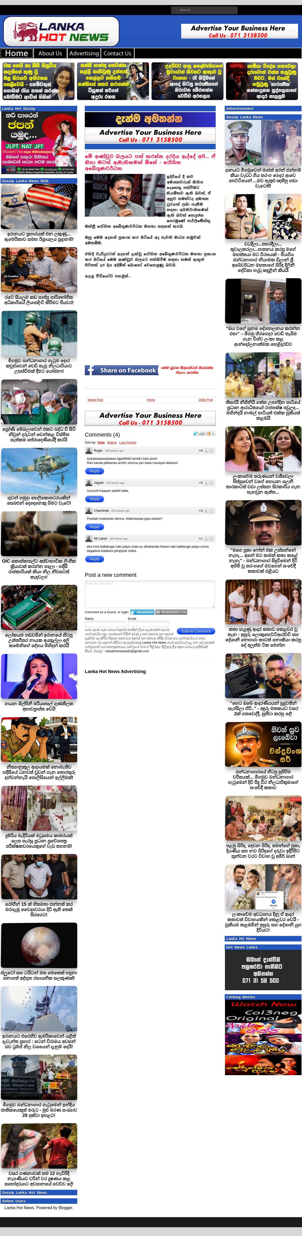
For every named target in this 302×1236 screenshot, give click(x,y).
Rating (112, 442)
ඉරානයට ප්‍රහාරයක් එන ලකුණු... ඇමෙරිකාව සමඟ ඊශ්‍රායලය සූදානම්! (39, 236)
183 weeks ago (114, 450)
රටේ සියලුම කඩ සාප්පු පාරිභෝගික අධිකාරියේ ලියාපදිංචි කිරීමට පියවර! (39, 300)
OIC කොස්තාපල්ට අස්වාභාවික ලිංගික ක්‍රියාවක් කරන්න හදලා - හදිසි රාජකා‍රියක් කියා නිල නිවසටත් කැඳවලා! (39, 569)
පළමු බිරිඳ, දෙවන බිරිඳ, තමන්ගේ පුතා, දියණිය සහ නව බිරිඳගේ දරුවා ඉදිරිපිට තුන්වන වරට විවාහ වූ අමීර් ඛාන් (263, 851)
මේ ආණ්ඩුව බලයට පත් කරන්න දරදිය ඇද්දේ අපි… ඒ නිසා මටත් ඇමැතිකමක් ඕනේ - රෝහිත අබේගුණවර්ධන (150, 162)
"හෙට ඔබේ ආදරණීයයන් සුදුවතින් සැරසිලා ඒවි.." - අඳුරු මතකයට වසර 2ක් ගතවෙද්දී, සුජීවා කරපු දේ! (263, 708)
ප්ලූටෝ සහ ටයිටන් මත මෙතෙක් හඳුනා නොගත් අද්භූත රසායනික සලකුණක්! (39, 975)
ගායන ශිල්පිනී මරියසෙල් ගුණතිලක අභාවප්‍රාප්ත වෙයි (39, 706)
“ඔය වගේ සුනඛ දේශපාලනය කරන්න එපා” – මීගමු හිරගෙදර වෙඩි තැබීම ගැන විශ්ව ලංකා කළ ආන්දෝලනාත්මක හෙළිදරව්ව (263, 336)
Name (89, 619)
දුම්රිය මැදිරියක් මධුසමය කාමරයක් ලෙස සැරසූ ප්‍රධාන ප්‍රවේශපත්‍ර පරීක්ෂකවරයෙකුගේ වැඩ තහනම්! (38, 841)
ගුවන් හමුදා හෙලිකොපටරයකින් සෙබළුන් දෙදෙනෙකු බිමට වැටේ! (39, 500)
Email (132, 619)
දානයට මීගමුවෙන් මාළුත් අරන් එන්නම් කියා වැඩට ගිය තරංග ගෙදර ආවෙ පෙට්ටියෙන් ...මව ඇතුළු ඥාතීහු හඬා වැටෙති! (263, 178)
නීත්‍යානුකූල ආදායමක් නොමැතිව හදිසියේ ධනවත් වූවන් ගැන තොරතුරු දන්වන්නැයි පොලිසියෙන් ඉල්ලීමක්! (39, 772)
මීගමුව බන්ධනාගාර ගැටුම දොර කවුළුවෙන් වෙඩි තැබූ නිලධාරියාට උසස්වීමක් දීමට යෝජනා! (39, 366)
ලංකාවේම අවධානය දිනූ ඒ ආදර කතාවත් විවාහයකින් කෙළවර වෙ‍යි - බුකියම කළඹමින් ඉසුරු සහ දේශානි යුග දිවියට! (263, 922)
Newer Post (95, 400)
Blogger (65, 1208)
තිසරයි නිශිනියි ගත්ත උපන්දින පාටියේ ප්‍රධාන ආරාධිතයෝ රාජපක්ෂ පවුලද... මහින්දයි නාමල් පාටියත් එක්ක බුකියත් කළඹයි (263, 410)
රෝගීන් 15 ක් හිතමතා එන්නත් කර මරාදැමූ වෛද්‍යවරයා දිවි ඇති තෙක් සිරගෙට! (38, 909)
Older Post (206, 400)
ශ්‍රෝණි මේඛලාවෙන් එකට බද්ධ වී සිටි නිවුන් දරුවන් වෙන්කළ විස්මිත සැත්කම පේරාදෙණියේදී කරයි (39, 434)
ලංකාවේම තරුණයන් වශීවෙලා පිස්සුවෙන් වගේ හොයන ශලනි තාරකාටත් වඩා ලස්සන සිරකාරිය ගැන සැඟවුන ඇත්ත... (263, 484)
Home (151, 400)
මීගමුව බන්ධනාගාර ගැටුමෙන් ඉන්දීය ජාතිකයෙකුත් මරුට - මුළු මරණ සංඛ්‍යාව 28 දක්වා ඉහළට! (39, 1110)
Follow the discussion (211, 433)
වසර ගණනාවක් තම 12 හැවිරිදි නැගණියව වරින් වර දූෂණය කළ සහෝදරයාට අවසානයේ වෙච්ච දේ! (39, 1178)
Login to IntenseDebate (142, 612)
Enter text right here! (150, 594)
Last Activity (127, 442)
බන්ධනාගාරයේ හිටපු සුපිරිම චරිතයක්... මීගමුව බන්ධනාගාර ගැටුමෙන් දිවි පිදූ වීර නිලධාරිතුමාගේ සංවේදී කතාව (263, 779)
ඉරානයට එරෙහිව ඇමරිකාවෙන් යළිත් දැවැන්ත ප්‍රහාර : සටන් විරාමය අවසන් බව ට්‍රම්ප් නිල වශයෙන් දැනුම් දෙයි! (39, 1041)
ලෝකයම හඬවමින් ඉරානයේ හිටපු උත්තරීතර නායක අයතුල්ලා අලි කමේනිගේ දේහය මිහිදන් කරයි (38, 640)
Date (101, 442)
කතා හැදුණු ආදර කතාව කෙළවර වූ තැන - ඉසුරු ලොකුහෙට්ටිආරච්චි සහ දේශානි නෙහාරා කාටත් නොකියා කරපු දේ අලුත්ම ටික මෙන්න (263, 637)
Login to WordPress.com (171, 612)
